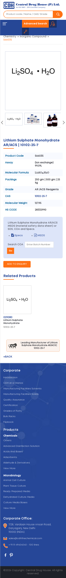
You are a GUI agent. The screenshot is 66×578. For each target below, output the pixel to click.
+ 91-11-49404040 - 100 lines (24, 545)
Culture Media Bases (15, 502)
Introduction (10, 377)
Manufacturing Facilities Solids (21, 394)
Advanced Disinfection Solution (21, 446)
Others (7, 440)
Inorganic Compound (33, 36)
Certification (10, 405)
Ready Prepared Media (16, 491)
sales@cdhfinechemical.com (25, 538)
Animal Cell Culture (14, 480)
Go (10, 250)
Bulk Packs (9, 416)
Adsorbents (10, 457)
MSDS (39, 235)
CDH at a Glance (13, 383)
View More (9, 468)
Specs (17, 235)
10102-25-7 (41, 196)
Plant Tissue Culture (14, 486)
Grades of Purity (12, 411)
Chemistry (9, 36)
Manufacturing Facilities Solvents (22, 389)
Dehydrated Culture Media (18, 497)
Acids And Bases (13, 452)
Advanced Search (35, 23)
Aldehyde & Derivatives (16, 463)
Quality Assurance (14, 400)
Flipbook (8, 422)
